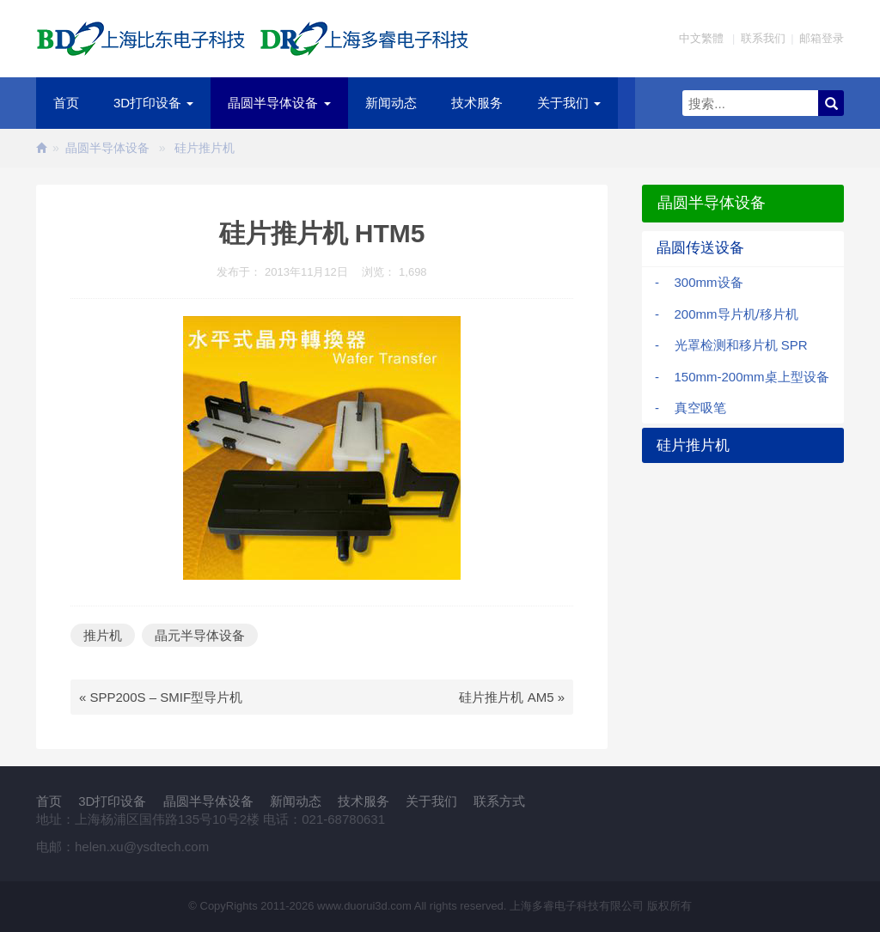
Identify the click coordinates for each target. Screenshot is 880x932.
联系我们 (763, 38)
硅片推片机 (204, 148)
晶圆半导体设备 (279, 102)
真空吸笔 (700, 407)
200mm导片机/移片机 (736, 314)
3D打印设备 (153, 102)
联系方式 (499, 801)
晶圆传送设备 (700, 248)
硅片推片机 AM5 (506, 697)
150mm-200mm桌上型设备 (752, 376)
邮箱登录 (821, 38)
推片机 (102, 635)
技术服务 (477, 102)
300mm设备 (709, 282)
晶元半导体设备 (200, 635)
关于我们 (569, 102)
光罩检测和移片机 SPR (741, 345)
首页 (66, 102)
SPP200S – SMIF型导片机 (166, 697)
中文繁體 (701, 38)
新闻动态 (391, 102)
